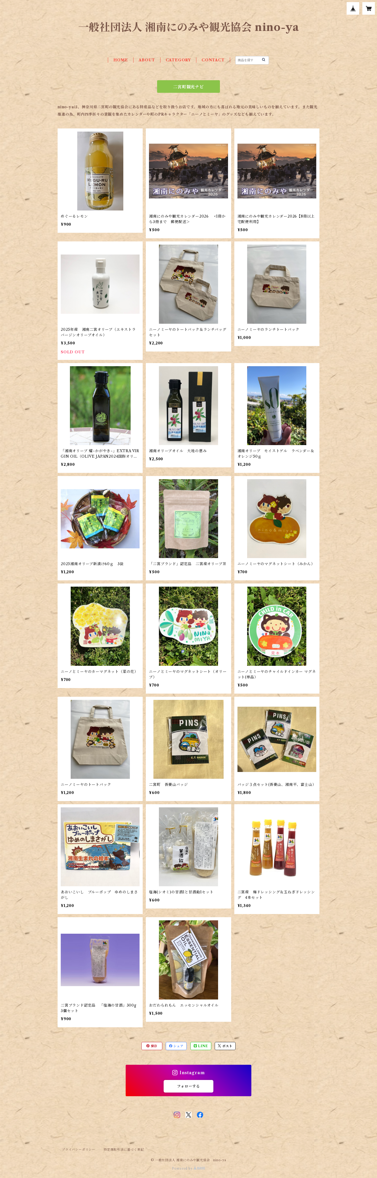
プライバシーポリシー (78, 1150)
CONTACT (213, 60)
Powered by (188, 1168)
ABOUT (147, 60)
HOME (120, 60)
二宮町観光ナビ (188, 86)
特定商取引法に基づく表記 (124, 1150)
